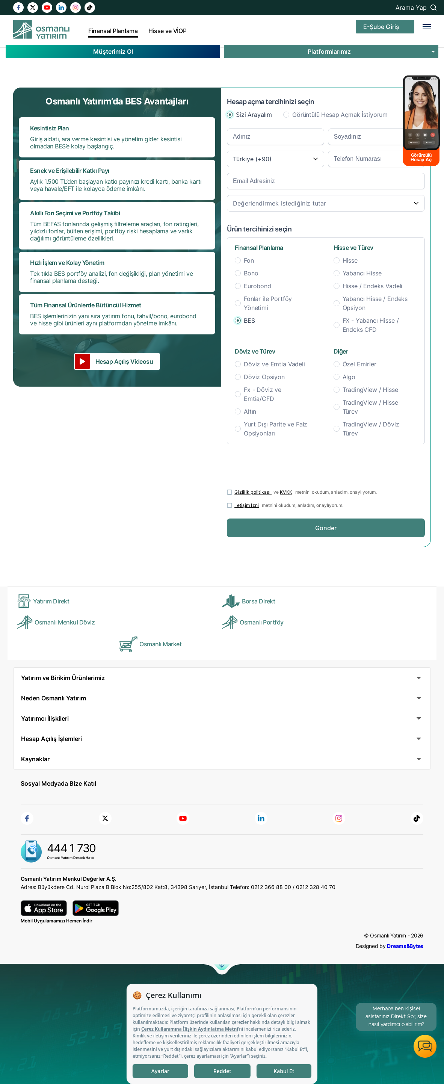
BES (249, 320)
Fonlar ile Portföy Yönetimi (268, 303)
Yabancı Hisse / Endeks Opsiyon (375, 303)
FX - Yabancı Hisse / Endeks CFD (371, 325)
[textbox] (325, 203)
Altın (250, 411)
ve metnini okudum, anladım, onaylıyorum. (305, 492)
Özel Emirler (359, 364)
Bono (251, 273)
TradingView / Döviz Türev (371, 428)
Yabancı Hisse (362, 273)
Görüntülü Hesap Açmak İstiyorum (340, 114)
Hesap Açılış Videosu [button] (124, 361)
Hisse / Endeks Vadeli (373, 286)
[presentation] (284, 464)
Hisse (350, 260)
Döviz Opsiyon (264, 377)
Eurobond (257, 286)
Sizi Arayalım (254, 114)
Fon (249, 260)
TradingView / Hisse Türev (370, 407)
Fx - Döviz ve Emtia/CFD (262, 394)
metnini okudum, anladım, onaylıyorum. (288, 505)
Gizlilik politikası (253, 492)
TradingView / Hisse (370, 389)
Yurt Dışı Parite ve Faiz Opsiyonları (275, 428)
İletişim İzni (246, 505)
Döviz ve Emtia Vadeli (274, 364)
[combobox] (275, 159)
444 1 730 (71, 848)
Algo (349, 377)
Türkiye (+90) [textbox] (252, 159)
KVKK (286, 492)
